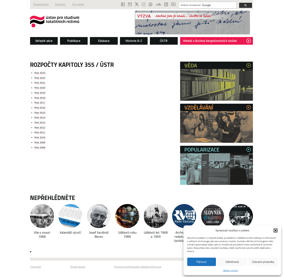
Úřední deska (40, 4)
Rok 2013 (40, 122)
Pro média (78, 4)
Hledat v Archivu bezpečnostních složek (217, 40)
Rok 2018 (40, 97)
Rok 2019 (40, 92)
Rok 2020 (40, 87)
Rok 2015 (40, 112)
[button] (275, 230)
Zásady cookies (230, 270)
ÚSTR (163, 40)
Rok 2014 (40, 117)
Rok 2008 (40, 147)
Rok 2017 (40, 102)
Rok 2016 (40, 107)
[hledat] (207, 5)
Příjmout (201, 262)
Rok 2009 (40, 142)
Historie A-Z (134, 40)
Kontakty (60, 4)
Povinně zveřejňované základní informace (137, 267)
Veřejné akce (44, 40)
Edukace (104, 40)
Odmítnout (232, 262)
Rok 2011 (40, 132)
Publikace (73, 40)
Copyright (35, 267)
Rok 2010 (40, 137)
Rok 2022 (40, 78)
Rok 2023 (40, 72)
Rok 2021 (40, 82)
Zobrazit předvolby (263, 262)
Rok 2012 (40, 127)
